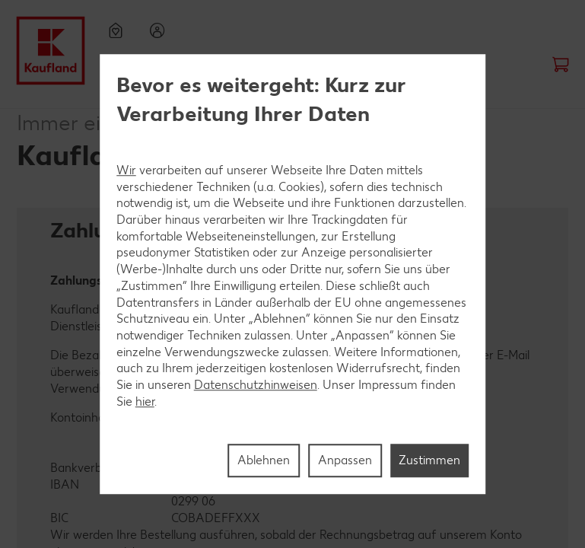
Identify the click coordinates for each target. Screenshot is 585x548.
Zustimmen (429, 460)
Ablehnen (263, 460)
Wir (126, 170)
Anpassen (345, 460)
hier (144, 401)
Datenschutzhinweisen (255, 385)
